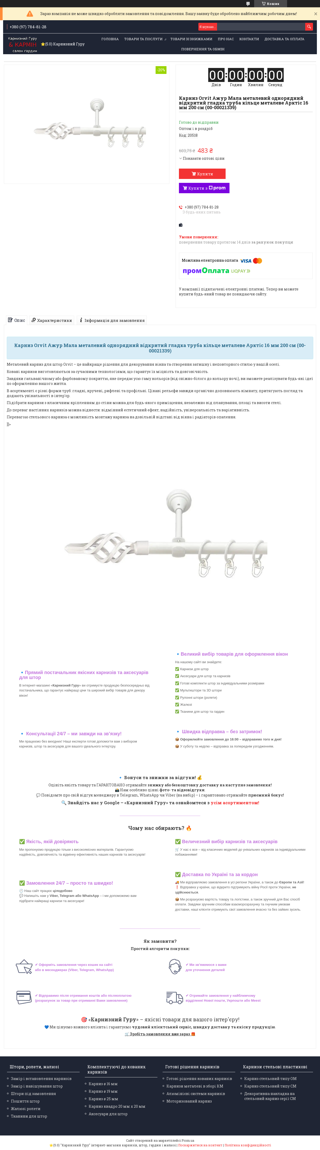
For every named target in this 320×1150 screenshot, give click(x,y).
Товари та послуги (143, 39)
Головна (110, 39)
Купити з (207, 188)
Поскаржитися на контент (200, 1145)
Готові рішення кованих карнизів (199, 1078)
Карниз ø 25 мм (103, 1098)
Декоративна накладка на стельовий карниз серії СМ (270, 1096)
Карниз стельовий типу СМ (270, 1086)
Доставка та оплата (284, 39)
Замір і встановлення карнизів (41, 1078)
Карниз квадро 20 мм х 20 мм (117, 1106)
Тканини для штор (29, 1116)
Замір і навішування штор (37, 1086)
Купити (205, 173)
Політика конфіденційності (248, 1145)
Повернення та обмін (203, 49)
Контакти (249, 39)
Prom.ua (188, 1140)
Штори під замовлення (33, 1093)
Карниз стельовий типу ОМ (270, 1078)
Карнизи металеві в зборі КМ (194, 1086)
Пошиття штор (25, 1101)
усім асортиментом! (235, 803)
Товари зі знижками (191, 39)
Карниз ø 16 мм (103, 1083)
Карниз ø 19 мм (103, 1091)
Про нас (226, 39)
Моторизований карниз (189, 1101)
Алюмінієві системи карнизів (195, 1093)
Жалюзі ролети (25, 1108)
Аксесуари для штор (108, 1113)
